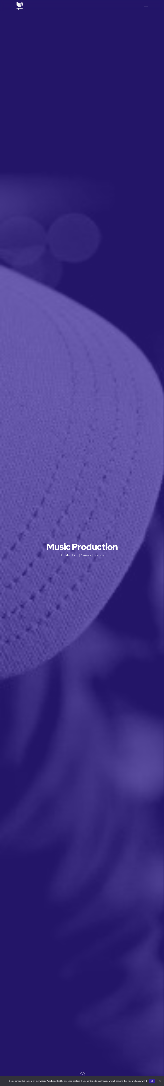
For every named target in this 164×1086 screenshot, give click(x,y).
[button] (146, 5)
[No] (160, 1081)
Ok (152, 1081)
